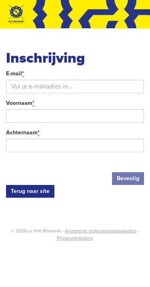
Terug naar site (30, 191)
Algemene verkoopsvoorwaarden (100, 231)
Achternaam (23, 133)
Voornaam (20, 103)
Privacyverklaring (75, 238)
